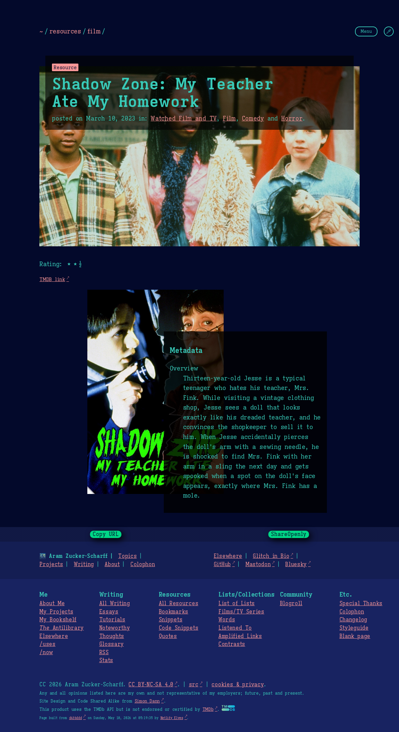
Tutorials (112, 619)
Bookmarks (173, 612)
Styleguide (354, 628)
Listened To (235, 628)
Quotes (168, 636)
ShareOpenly (288, 534)
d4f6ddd (75, 718)
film (94, 31)
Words (226, 619)
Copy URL (106, 534)
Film (229, 118)
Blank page (354, 636)
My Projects (56, 612)
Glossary (111, 644)
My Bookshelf (57, 619)
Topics (127, 556)
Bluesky (296, 564)
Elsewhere (228, 556)
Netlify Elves (171, 718)
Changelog (353, 619)
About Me (52, 603)
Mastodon (258, 564)
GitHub (222, 564)
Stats (106, 660)
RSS (104, 652)
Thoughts (111, 636)
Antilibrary (61, 628)
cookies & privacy (237, 684)
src (193, 684)
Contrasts (231, 644)
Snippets (170, 619)
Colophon (142, 564)
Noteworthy (114, 628)
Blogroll (291, 603)
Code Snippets (178, 628)
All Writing (114, 603)
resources (65, 31)
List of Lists (236, 603)
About (112, 564)
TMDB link (52, 279)
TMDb (208, 709)
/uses (47, 644)
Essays (108, 612)
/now (46, 652)
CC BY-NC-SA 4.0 (150, 684)
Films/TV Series (241, 612)
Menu (366, 31)
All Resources (178, 603)
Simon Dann (147, 701)
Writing (84, 564)
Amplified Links (240, 636)
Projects (51, 564)
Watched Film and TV (184, 118)
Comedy (253, 118)
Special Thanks (360, 603)
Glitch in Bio (271, 556)
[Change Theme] (389, 31)
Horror (291, 118)
